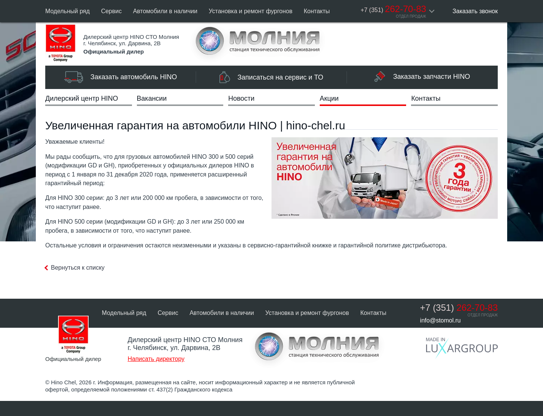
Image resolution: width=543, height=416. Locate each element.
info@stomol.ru (440, 320)
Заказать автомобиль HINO (120, 77)
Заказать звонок (475, 11)
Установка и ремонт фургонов (250, 11)
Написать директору (155, 359)
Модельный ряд (67, 11)
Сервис (111, 11)
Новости (241, 98)
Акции (329, 98)
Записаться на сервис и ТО (271, 77)
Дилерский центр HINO (81, 98)
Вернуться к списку (77, 267)
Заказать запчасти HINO (422, 76)
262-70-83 (393, 9)
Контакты (317, 11)
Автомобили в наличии (165, 11)
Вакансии (152, 98)
